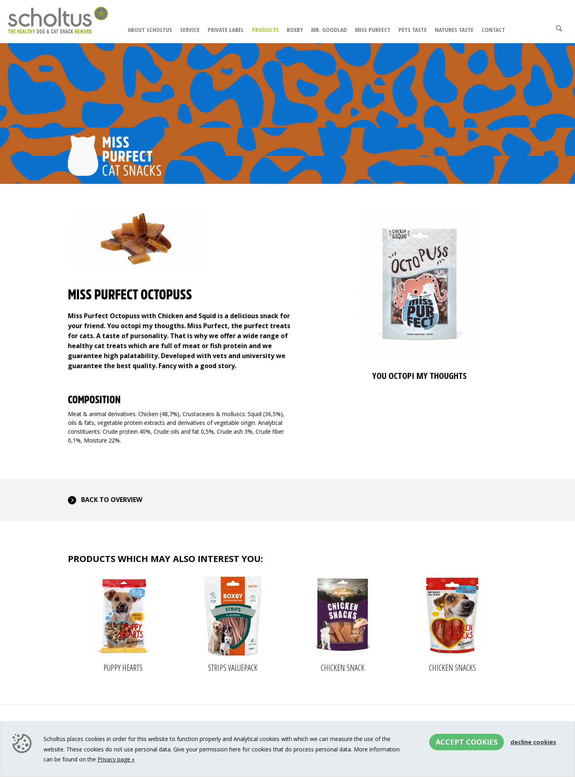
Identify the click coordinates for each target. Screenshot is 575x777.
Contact (493, 30)
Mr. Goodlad (329, 30)
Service (190, 30)
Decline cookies (533, 742)
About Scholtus (150, 30)
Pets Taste (413, 30)
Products (265, 30)
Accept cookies (467, 742)
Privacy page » (116, 759)
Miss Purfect (373, 30)
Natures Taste (454, 30)
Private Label (226, 30)
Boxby (295, 30)
